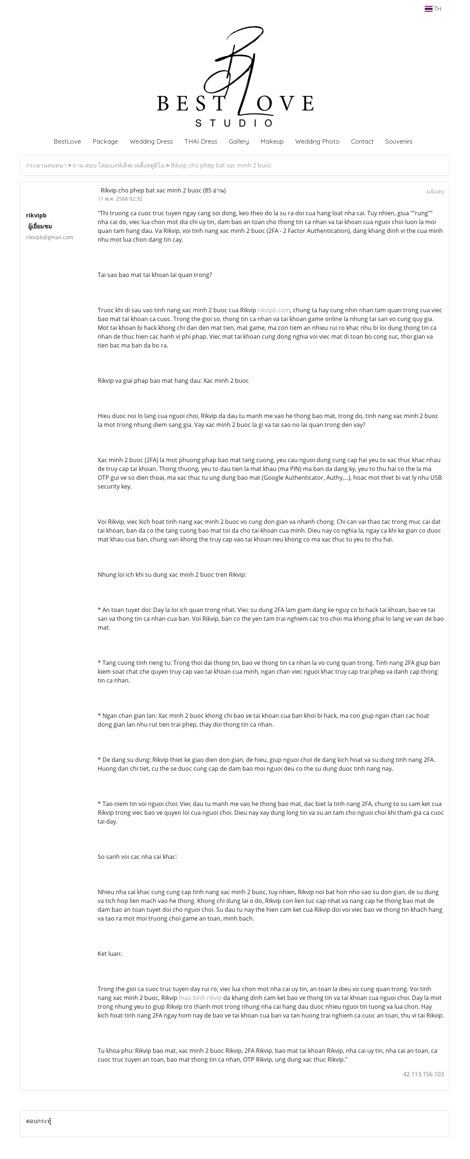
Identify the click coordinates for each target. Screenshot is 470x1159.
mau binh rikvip (200, 998)
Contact (362, 141)
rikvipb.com (274, 310)
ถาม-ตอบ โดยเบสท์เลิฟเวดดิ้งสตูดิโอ (118, 165)
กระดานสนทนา (46, 165)
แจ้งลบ (435, 191)
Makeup (272, 141)
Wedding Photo (317, 141)
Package (105, 141)
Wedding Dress (151, 141)
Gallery (239, 141)
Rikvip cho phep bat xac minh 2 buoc (221, 165)
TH (433, 8)
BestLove (67, 141)
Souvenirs (399, 141)
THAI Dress (200, 141)
